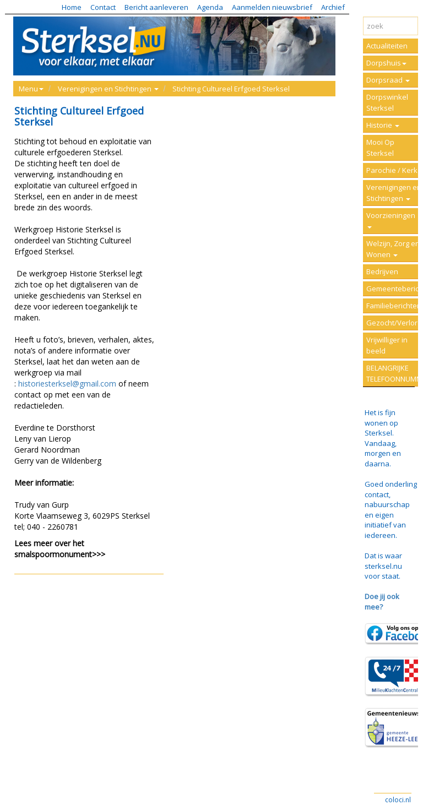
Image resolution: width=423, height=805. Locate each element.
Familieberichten (393, 306)
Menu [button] (31, 89)
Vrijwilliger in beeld (387, 345)
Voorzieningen (390, 219)
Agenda (210, 7)
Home (72, 7)
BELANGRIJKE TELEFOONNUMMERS (394, 373)
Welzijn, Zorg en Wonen (393, 248)
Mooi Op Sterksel (380, 147)
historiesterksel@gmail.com (67, 383)
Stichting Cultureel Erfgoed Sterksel (231, 89)
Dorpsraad (388, 80)
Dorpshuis (386, 63)
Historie (382, 125)
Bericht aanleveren (156, 7)
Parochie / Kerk (391, 170)
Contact (103, 7)
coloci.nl (398, 799)
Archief (333, 7)
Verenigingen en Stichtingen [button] (108, 89)
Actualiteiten (387, 46)
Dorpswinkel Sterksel (387, 102)
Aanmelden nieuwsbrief (272, 7)
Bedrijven (382, 271)
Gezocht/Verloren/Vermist (394, 323)
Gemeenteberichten (394, 288)
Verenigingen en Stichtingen (393, 192)
